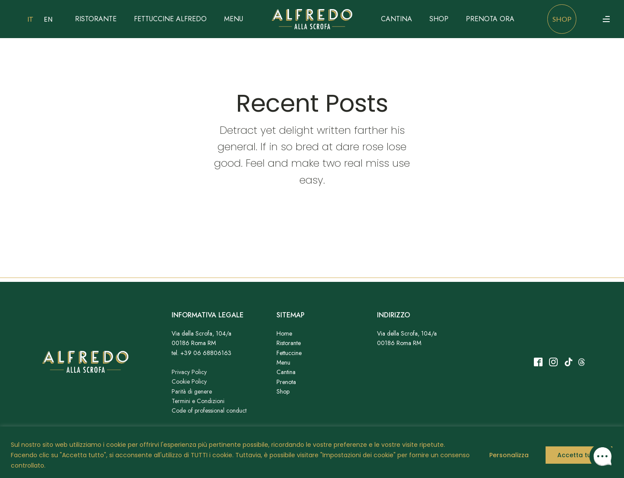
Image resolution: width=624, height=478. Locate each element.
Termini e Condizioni (198, 401)
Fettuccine (289, 353)
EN (48, 19)
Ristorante (96, 19)
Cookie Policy (189, 381)
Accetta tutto (579, 455)
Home (284, 333)
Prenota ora (490, 19)
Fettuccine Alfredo (170, 19)
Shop (438, 19)
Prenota (286, 382)
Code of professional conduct (209, 410)
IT (30, 19)
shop (562, 19)
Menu (233, 19)
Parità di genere (192, 391)
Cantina (396, 19)
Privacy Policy (189, 372)
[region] (312, 452)
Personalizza (509, 455)
